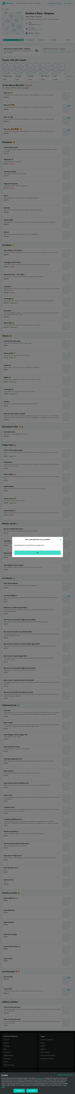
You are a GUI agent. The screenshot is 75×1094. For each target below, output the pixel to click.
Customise (19, 1090)
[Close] (60, 539)
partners (40, 1078)
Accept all (32, 1090)
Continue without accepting (65, 1074)
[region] (37, 1083)
